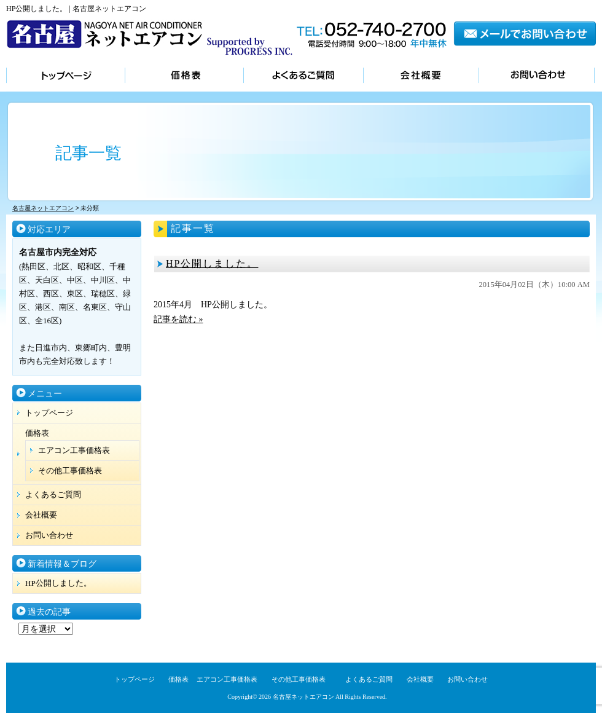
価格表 (184, 76)
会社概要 (421, 76)
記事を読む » (178, 319)
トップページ (65, 76)
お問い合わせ (537, 76)
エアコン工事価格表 (74, 450)
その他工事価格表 (70, 470)
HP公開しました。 (212, 263)
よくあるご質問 (303, 76)
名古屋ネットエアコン (303, 696)
